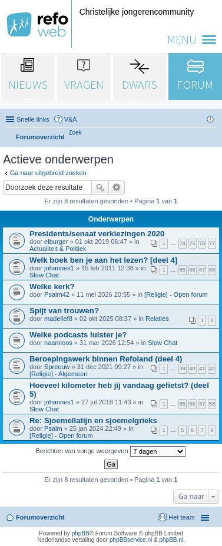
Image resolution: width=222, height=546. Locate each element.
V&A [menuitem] (70, 119)
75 (193, 243)
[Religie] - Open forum (176, 294)
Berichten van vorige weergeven (110, 451)
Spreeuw (56, 366)
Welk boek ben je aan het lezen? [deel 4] (103, 260)
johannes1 (59, 268)
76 (202, 243)
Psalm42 (56, 294)
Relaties (157, 318)
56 (193, 404)
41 (202, 368)
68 (212, 270)
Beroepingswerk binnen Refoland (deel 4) (105, 358)
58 (212, 404)
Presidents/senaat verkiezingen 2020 (96, 233)
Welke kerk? (52, 286)
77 (212, 243)
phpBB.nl (171, 540)
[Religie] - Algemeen (58, 373)
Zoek (100, 187)
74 (182, 243)
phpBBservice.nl (131, 540)
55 (182, 404)
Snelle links (32, 119)
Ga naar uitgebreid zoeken (48, 172)
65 (182, 270)
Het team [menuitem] (181, 517)
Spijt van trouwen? (64, 310)
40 (193, 368)
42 (212, 368)
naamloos (58, 342)
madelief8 (58, 318)
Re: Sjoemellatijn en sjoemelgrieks (93, 420)
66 (193, 270)
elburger (56, 241)
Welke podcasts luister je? (78, 334)
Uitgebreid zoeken (117, 187)
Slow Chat (44, 275)
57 (202, 404)
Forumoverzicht (40, 517)
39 (182, 368)
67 (202, 270)
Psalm (53, 428)
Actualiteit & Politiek (58, 248)
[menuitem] (75, 132)
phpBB (81, 533)
